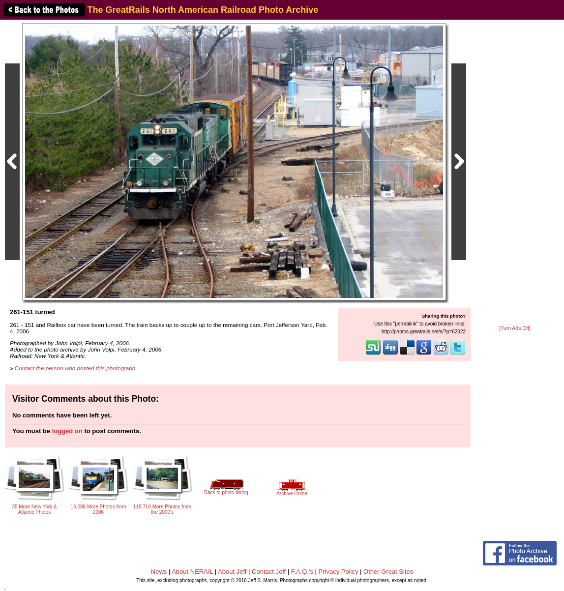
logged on (67, 431)
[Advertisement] (514, 173)
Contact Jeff (269, 571)
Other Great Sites (388, 571)
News (159, 571)
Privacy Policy (338, 571)
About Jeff (232, 571)
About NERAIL (192, 571)
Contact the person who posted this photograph (75, 368)
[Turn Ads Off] (515, 328)
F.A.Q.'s (302, 571)
